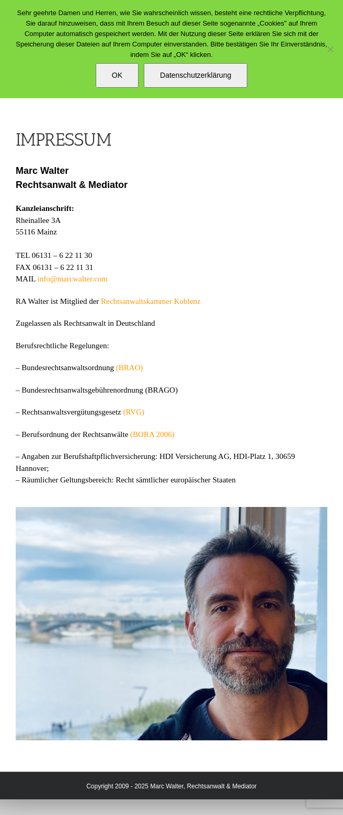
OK (117, 75)
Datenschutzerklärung (195, 75)
